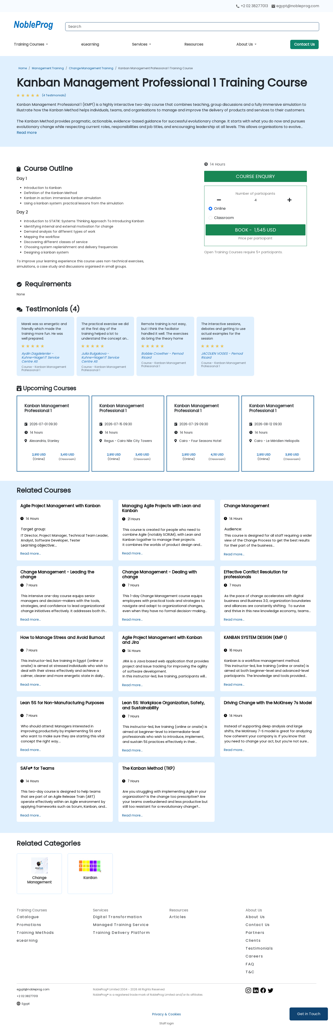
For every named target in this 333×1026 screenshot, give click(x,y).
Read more (27, 132)
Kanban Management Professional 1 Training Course (155, 68)
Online (220, 208)
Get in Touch (308, 1014)
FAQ (250, 964)
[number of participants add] (290, 200)
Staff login (166, 1023)
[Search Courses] (192, 26)
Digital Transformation (117, 917)
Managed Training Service (121, 924)
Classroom (224, 217)
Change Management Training (91, 68)
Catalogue (28, 917)
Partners (255, 932)
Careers (254, 956)
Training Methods (35, 932)
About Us (245, 44)
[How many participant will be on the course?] (255, 200)
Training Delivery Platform (121, 932)
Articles (177, 917)
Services (140, 44)
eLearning (90, 44)
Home (22, 68)
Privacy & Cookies (166, 1014)
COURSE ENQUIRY (255, 176)
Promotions (29, 924)
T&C (250, 972)
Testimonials (259, 948)
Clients (253, 940)
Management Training (48, 68)
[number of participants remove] (220, 200)
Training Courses (29, 44)
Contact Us (304, 44)
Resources (193, 44)
